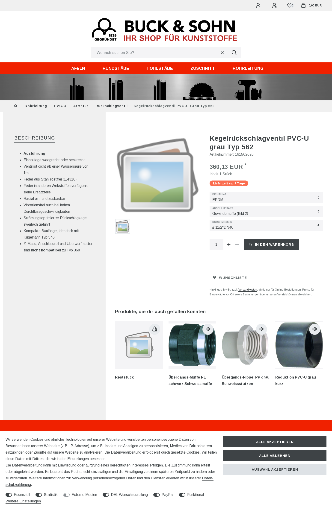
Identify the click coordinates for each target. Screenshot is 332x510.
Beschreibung (34, 137)
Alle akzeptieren (275, 442)
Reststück (124, 377)
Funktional (195, 495)
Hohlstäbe (160, 68)
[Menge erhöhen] (229, 244)
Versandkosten (247, 289)
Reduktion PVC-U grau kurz (295, 380)
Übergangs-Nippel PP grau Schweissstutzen (246, 380)
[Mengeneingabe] (216, 244)
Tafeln (76, 68)
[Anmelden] (259, 5)
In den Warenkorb (271, 244)
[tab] (34, 138)
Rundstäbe (116, 68)
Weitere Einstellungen (23, 501)
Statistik (51, 495)
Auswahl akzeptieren (275, 469)
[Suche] (234, 52)
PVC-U (59, 106)
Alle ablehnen (274, 456)
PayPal (167, 495)
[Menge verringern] (237, 244)
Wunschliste (230, 278)
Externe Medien (84, 495)
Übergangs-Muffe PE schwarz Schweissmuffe (190, 380)
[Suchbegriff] (159, 52)
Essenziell (22, 495)
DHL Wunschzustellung (129, 495)
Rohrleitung (248, 68)
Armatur (80, 106)
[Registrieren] (275, 5)
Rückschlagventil (111, 106)
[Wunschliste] (289, 5)
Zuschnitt (202, 68)
